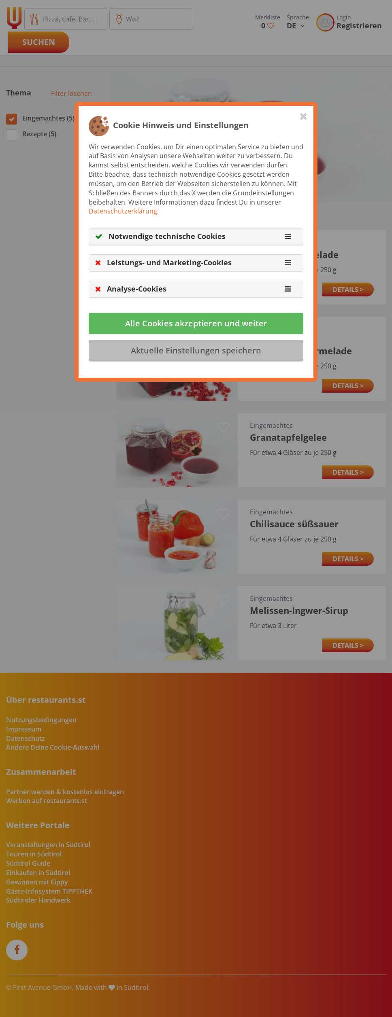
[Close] (303, 116)
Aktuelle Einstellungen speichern (196, 350)
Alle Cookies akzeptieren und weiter (196, 323)
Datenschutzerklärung (123, 211)
